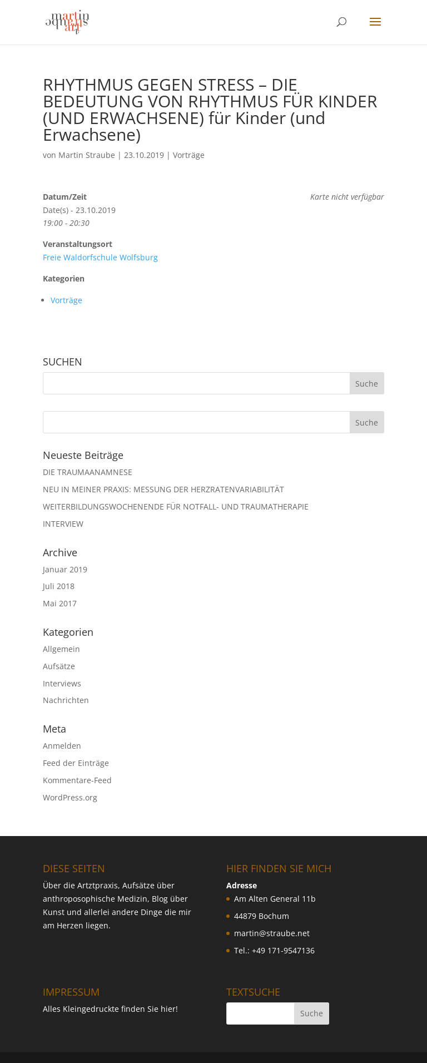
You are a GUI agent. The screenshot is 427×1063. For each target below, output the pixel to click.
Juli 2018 (59, 586)
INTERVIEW (63, 523)
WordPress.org (70, 797)
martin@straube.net (272, 933)
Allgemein (61, 649)
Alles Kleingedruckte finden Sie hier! (110, 1008)
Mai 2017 (60, 603)
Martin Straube (86, 155)
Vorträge (189, 155)
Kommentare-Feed (77, 780)
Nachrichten (66, 700)
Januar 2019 (65, 569)
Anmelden (62, 745)
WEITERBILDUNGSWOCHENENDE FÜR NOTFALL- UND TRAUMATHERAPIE (176, 506)
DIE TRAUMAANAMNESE (87, 472)
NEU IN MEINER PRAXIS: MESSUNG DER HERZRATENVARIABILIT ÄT (163, 489)
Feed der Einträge (76, 763)
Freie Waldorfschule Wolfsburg (100, 257)
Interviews (62, 683)
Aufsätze (59, 666)
